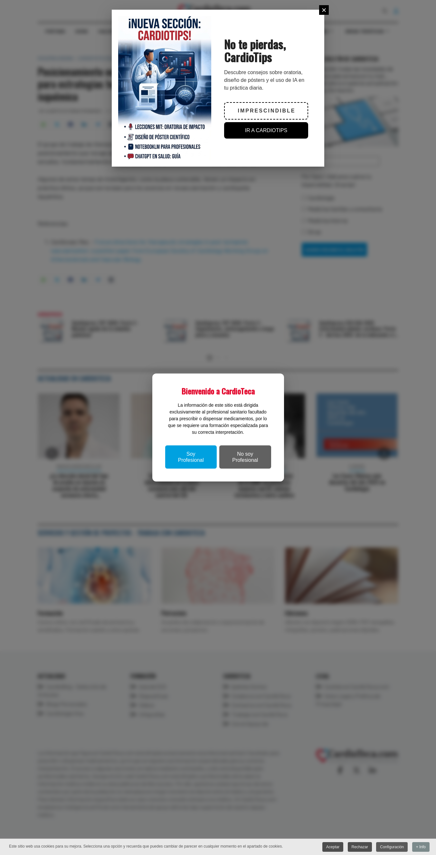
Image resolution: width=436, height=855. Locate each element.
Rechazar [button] (360, 847)
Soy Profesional (191, 457)
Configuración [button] (392, 847)
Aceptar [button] (332, 847)
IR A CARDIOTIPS (266, 130)
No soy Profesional (245, 457)
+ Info (421, 847)
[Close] (324, 10)
